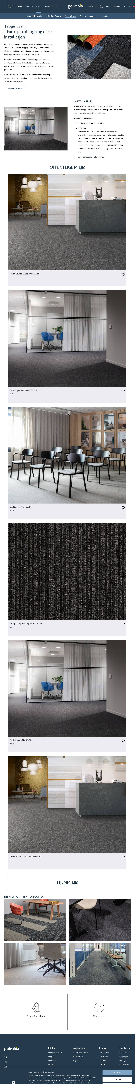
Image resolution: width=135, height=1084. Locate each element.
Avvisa (117, 1070)
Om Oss (101, 6)
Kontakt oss (99, 1016)
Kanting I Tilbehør (35, 16)
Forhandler (117, 6)
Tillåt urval (117, 1064)
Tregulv (20, 6)
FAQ (107, 6)
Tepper (38, 6)
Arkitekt (127, 6)
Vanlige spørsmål (88, 16)
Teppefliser (70, 16)
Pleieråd (104, 16)
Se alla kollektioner (15, 88)
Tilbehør (59, 6)
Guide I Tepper (54, 16)
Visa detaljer (113, 1080)
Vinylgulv (29, 6)
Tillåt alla (117, 1058)
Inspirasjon (92, 6)
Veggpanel (48, 6)
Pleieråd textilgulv (35, 1016)
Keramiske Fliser (10, 6)
